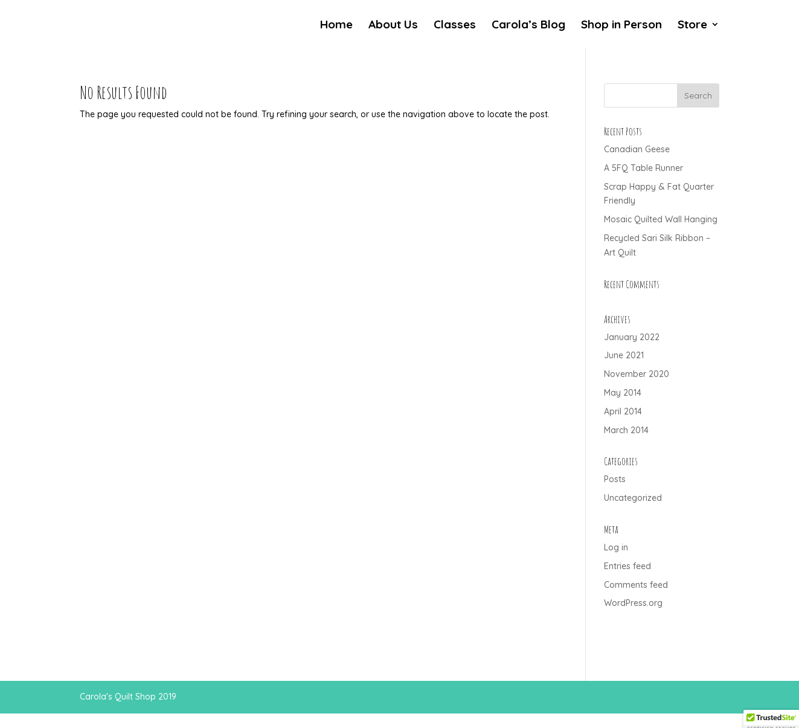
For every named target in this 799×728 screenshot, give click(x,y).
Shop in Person (621, 25)
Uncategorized (633, 497)
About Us (393, 25)
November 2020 (636, 374)
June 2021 (624, 355)
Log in (616, 547)
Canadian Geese (637, 149)
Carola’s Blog (528, 25)
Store (692, 25)
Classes (455, 25)
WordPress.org (633, 603)
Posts (615, 479)
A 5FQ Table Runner (643, 168)
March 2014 (626, 430)
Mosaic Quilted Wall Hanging (660, 219)
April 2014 (623, 411)
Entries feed (627, 566)
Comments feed (636, 584)
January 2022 (631, 337)
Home (336, 25)
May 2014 (622, 392)
